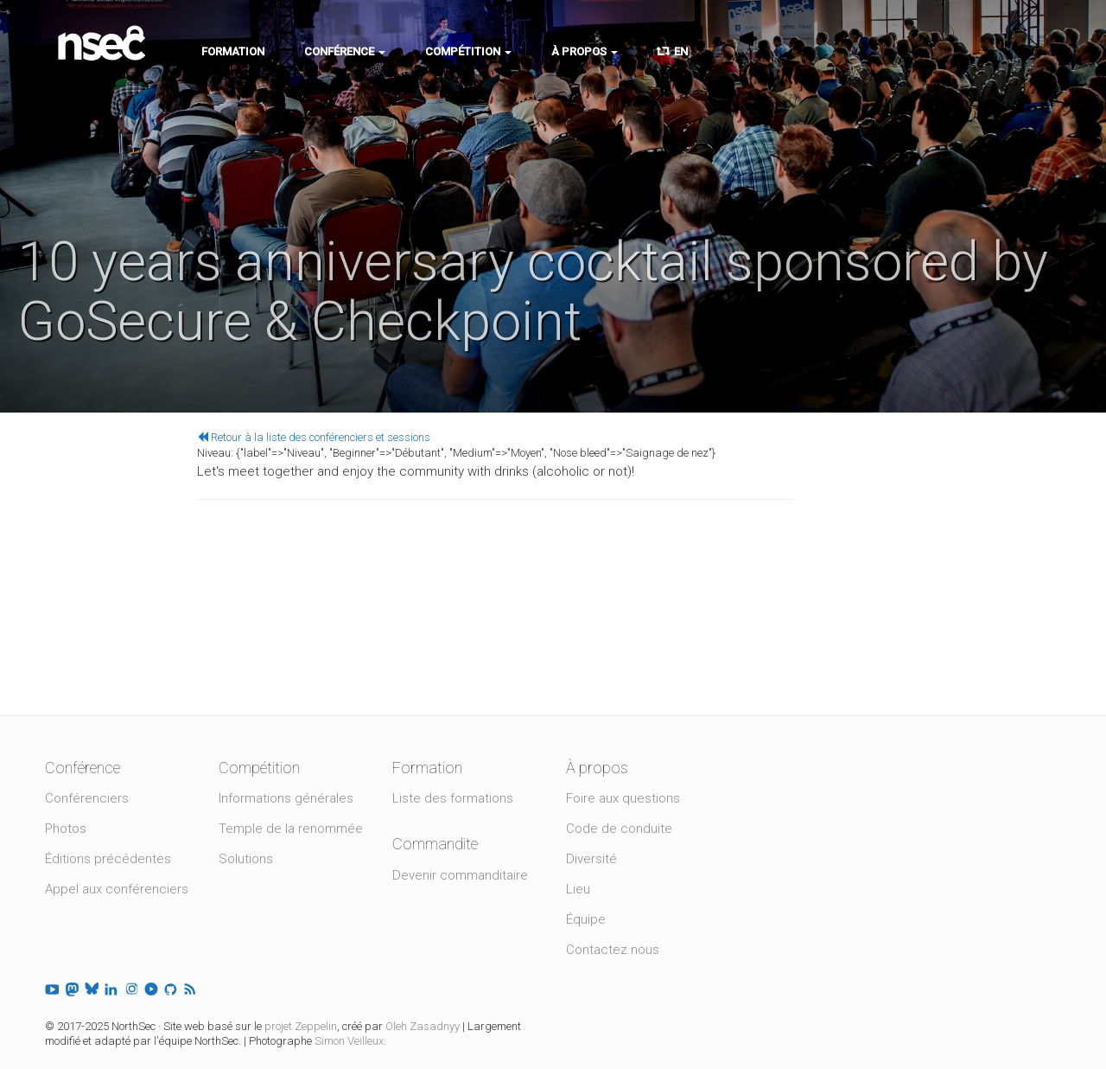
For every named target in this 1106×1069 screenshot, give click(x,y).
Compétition (468, 51)
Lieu (578, 889)
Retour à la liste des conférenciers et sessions (313, 437)
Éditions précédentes (108, 859)
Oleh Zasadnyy (422, 1026)
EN (673, 51)
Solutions (246, 859)
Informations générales (286, 798)
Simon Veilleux (349, 1040)
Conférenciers (87, 798)
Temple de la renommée (291, 828)
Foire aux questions (623, 798)
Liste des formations (452, 798)
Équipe (586, 919)
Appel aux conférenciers (116, 889)
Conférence (344, 51)
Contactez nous (612, 949)
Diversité (591, 859)
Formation (232, 51)
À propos (584, 51)
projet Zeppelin (300, 1026)
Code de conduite (619, 828)
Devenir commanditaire (460, 875)
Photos (65, 828)
